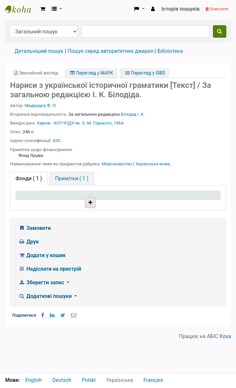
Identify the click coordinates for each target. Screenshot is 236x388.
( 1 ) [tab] (29, 178)
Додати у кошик (42, 288)
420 (56, 140)
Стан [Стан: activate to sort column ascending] (148, 204)
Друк (28, 275)
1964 (119, 122)
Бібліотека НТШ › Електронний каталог (21, 9)
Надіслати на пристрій (49, 302)
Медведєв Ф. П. (41, 105)
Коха (225, 369)
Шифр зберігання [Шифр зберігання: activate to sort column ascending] (113, 201)
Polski (89, 380)
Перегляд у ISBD (145, 73)
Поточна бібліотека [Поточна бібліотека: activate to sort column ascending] (72, 201)
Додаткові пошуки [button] (45, 329)
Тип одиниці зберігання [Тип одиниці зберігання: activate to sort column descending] (33, 201)
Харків (44, 122)
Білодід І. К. (133, 114)
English (33, 380)
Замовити (34, 261)
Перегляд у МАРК (91, 73)
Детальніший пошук (39, 51)
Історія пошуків (180, 9)
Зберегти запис (41, 315)
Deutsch (61, 380)
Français (153, 380)
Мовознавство (117, 163)
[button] (43, 9)
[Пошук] (219, 31)
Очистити (217, 8)
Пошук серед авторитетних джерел (111, 51)
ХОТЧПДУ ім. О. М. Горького (83, 122)
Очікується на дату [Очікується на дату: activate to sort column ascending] (195, 201)
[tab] (72, 178)
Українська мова (153, 163)
